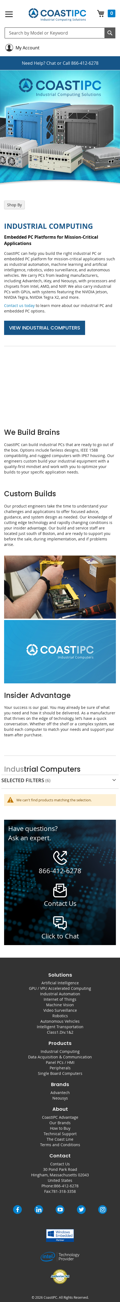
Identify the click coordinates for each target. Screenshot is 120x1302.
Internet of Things (60, 999)
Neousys (60, 1098)
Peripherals (60, 1067)
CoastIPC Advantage (60, 1117)
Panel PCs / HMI (60, 1062)
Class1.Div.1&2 (60, 1032)
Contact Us (60, 1163)
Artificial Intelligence (60, 982)
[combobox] (60, 32)
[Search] (109, 32)
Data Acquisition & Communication (60, 1056)
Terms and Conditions (60, 1144)
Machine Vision (60, 1004)
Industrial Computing (60, 1051)
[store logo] (57, 15)
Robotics (60, 1015)
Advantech (60, 1092)
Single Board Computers (60, 1073)
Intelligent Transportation (60, 1026)
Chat (51, 63)
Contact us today (19, 305)
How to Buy (60, 1128)
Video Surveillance (60, 1010)
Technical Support (60, 1133)
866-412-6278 (84, 63)
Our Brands (60, 1122)
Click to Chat (60, 936)
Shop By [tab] (14, 204)
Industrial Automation (60, 993)
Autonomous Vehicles (60, 1021)
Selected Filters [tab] (22, 780)
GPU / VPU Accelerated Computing (60, 988)
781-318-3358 (63, 1191)
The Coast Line (60, 1139)
